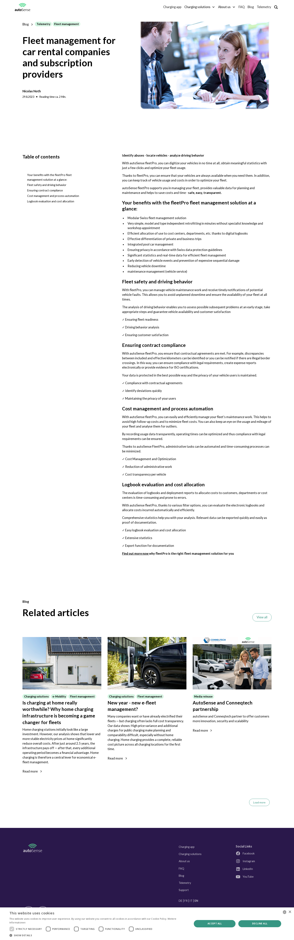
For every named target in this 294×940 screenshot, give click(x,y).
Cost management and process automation (53, 195)
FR (186, 900)
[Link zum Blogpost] (61, 663)
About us (184, 861)
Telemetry (264, 7)
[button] (200, 7)
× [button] (289, 912)
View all (262, 617)
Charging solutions (190, 854)
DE (180, 900)
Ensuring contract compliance (45, 190)
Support (184, 890)
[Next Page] (259, 802)
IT (191, 900)
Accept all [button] (215, 923)
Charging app (172, 7)
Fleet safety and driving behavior (46, 185)
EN (196, 900)
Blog (251, 7)
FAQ (242, 7)
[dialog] (147, 923)
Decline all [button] (259, 923)
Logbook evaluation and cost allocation (50, 201)
